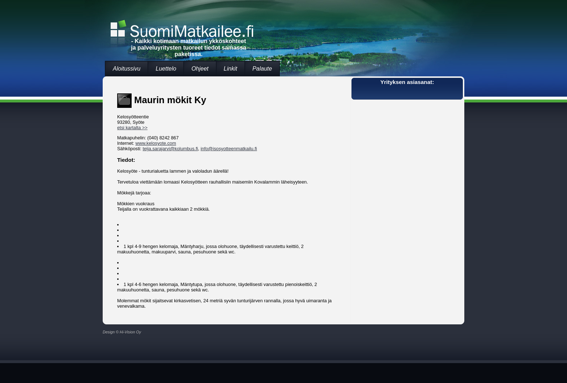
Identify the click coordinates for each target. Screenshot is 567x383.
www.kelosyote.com (156, 143)
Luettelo (165, 69)
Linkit (230, 69)
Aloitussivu (126, 69)
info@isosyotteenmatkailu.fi (229, 148)
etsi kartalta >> (132, 127)
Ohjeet (199, 69)
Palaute (262, 69)
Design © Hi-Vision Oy (122, 332)
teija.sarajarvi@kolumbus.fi (170, 148)
